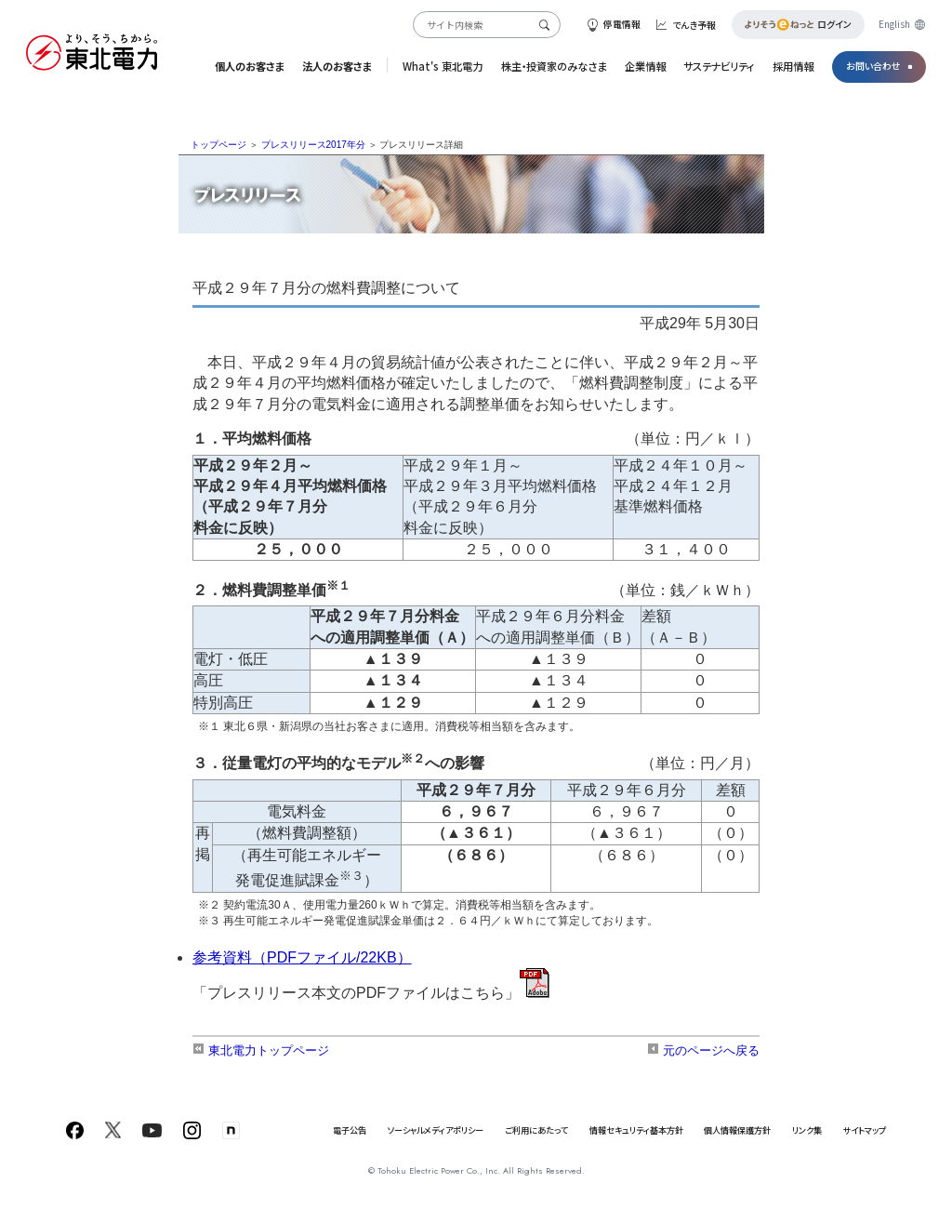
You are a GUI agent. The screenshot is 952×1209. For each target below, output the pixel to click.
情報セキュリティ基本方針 (636, 1129)
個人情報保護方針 (737, 1129)
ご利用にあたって (536, 1129)
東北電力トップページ (260, 1050)
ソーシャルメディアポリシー (435, 1129)
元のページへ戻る (703, 1050)
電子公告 (349, 1129)
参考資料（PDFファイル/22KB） (302, 957)
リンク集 (807, 1129)
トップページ (218, 145)
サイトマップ (864, 1129)
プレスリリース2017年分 (313, 145)
